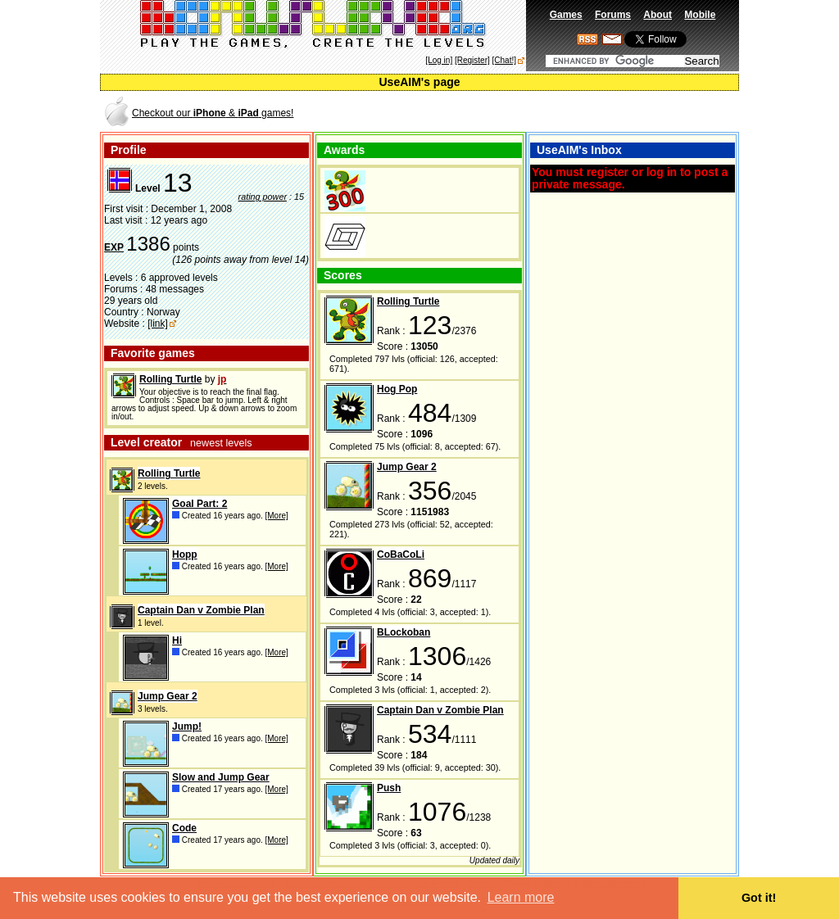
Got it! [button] (758, 897)
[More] (276, 515)
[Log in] (438, 60)
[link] (157, 323)
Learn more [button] (521, 897)
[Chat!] (504, 60)
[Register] (472, 60)
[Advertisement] (545, 112)
